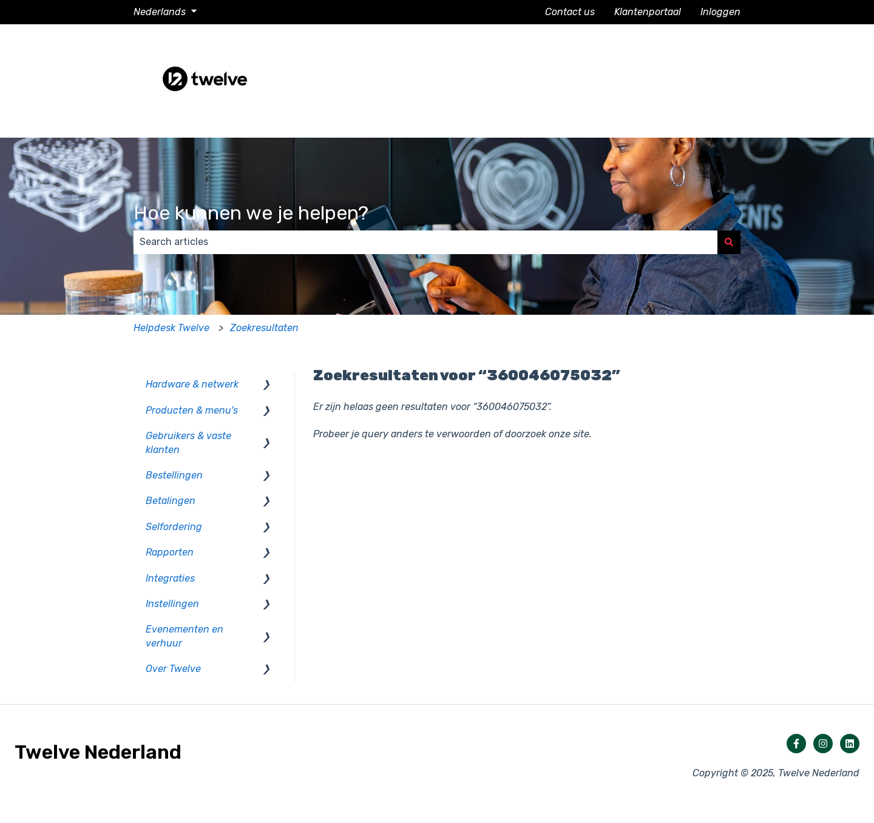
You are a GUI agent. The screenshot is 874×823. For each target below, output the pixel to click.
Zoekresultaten (264, 328)
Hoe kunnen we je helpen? (251, 212)
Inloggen (720, 12)
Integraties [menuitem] (170, 578)
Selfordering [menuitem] (174, 526)
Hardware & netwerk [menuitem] (192, 384)
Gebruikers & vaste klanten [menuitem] (188, 442)
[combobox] (425, 242)
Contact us (570, 12)
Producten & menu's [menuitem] (192, 410)
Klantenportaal (647, 12)
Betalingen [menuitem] (170, 500)
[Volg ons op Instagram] (823, 743)
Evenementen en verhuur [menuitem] (184, 635)
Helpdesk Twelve (171, 328)
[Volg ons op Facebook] (796, 743)
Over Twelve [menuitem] (173, 668)
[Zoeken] (728, 242)
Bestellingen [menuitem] (174, 475)
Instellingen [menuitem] (172, 604)
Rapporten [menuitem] (170, 552)
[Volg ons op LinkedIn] (849, 743)
